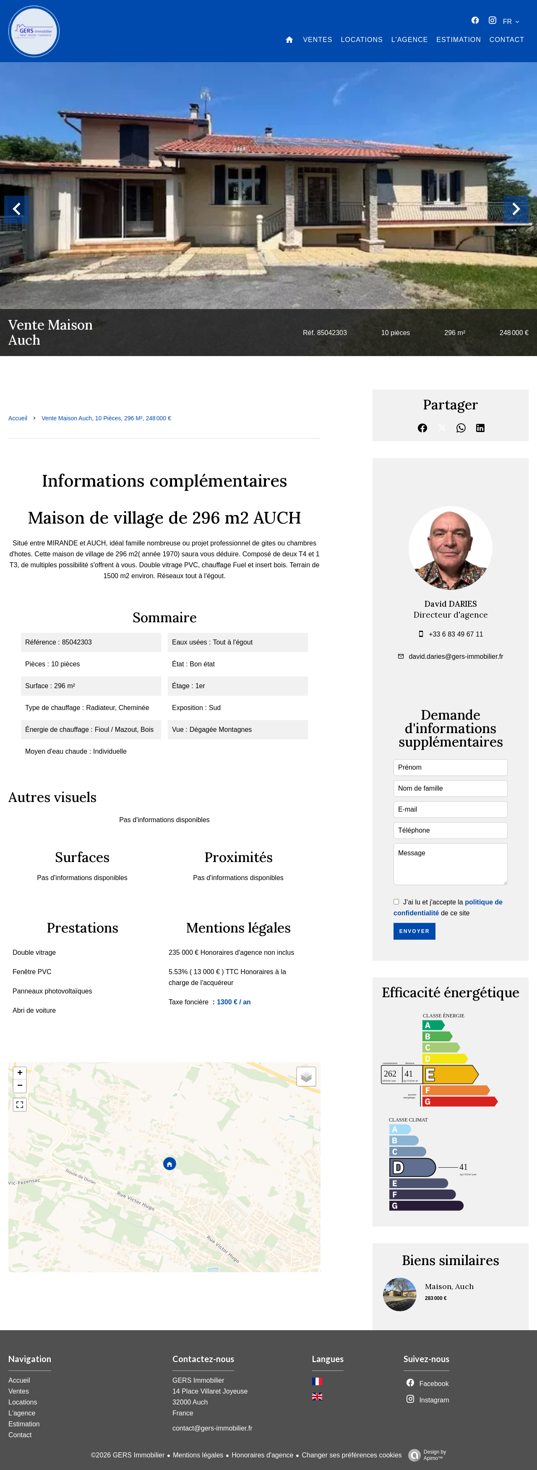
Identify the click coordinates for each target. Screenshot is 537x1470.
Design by (425, 1455)
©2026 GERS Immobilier (127, 1455)
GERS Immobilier (198, 1380)
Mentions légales (198, 1455)
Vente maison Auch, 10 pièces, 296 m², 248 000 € (106, 418)
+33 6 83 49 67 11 (456, 634)
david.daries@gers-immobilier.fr (456, 656)
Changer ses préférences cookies (351, 1455)
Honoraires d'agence (262, 1455)
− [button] (20, 1086)
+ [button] (20, 1073)
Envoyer (414, 931)
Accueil (17, 418)
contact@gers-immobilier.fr (212, 1428)
